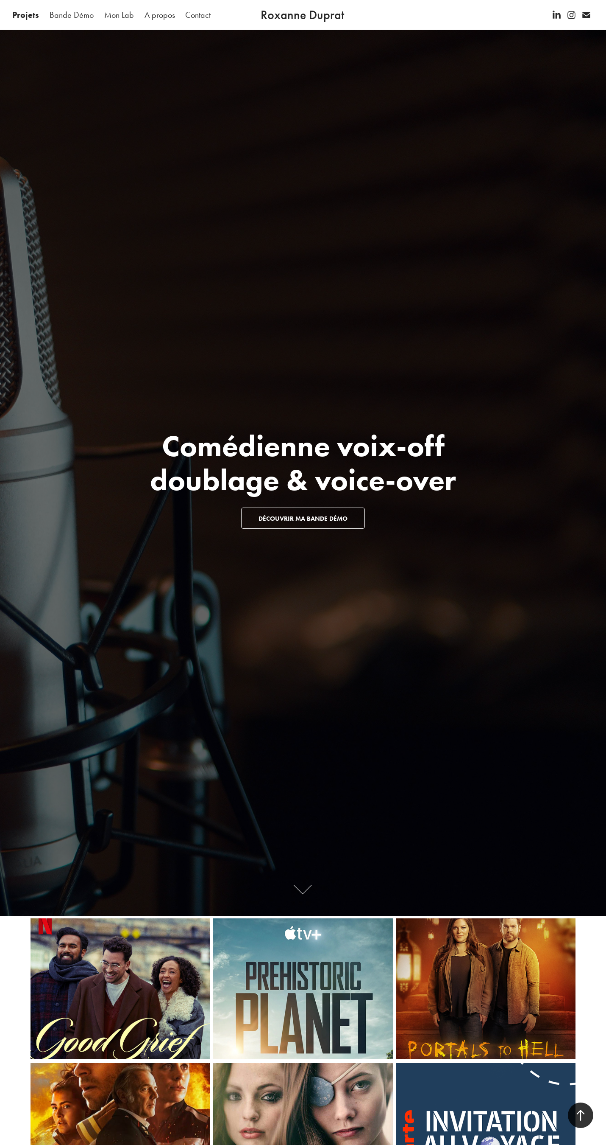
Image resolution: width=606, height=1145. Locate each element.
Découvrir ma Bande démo (303, 518)
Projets (25, 15)
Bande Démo (72, 15)
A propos (160, 15)
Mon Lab (119, 15)
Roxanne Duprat (302, 14)
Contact (198, 15)
